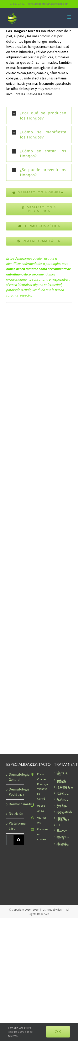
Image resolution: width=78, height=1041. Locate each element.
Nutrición (15, 813)
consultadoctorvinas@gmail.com (48, 4)
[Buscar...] (10, 840)
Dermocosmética (15, 804)
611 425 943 (42, 820)
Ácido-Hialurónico (63, 800)
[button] (39, 115)
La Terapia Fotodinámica (63, 787)
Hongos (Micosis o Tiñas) (63, 837)
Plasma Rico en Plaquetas (63, 818)
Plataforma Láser (15, 826)
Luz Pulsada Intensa (61, 780)
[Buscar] (19, 840)
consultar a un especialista (51, 279)
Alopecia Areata (62, 831)
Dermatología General (15, 777)
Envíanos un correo (42, 834)
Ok (58, 1031)
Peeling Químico (62, 806)
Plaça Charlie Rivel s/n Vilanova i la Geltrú (42, 786)
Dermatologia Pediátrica (15, 792)
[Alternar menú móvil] (69, 17)
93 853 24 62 (41, 808)
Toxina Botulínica (63, 794)
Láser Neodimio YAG (62, 773)
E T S (59, 825)
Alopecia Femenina (63, 844)
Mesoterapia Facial (63, 812)
